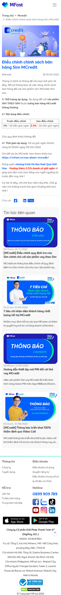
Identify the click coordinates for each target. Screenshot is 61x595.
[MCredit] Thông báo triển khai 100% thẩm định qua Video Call (27, 429)
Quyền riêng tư (41, 472)
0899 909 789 (45, 494)
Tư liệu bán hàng (11, 498)
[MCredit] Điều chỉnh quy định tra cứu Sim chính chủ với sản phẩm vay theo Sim (30, 255)
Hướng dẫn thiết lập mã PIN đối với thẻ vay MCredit (28, 371)
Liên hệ (6, 494)
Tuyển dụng (8, 472)
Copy (30, 201)
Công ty (6, 467)
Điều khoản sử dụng (43, 467)
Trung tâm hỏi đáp (12, 503)
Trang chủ (8, 15)
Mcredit (22, 15)
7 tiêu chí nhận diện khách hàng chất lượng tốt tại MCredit (27, 313)
